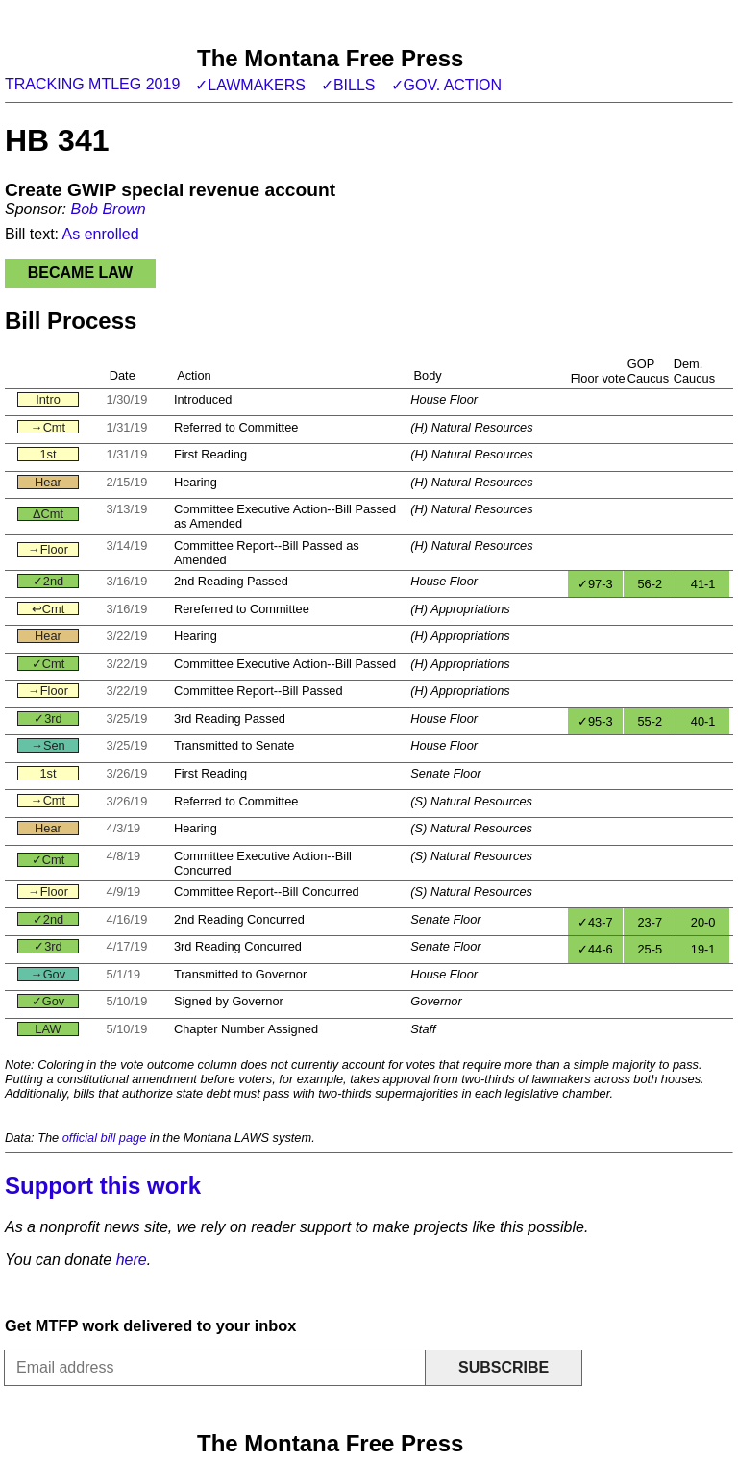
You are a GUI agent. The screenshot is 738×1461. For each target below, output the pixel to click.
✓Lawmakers (250, 85)
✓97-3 (595, 584)
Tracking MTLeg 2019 (92, 84)
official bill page (104, 1137)
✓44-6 (595, 949)
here (131, 1259)
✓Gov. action (447, 85)
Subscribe (503, 1367)
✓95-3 (595, 721)
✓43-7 (595, 922)
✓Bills (348, 85)
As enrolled (100, 234)
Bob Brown (107, 209)
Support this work (103, 1186)
